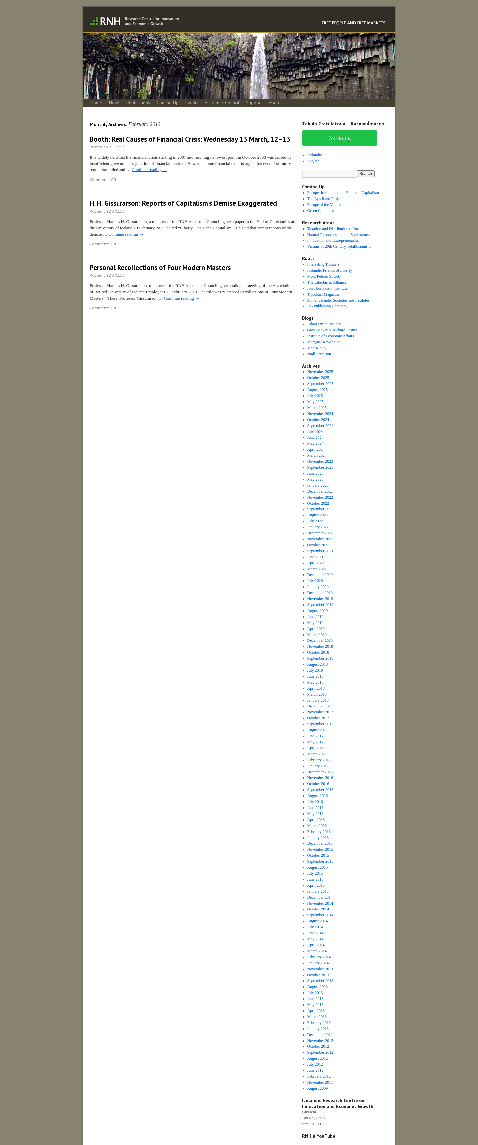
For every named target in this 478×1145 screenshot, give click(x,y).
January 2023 (318, 485)
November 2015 (320, 849)
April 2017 (316, 748)
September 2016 (320, 789)
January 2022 (318, 527)
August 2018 (317, 664)
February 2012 (319, 1076)
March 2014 (317, 951)
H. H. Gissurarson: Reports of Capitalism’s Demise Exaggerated (183, 203)
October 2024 (318, 419)
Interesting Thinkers (323, 264)
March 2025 (317, 407)
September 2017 (320, 724)
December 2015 (320, 843)
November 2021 (320, 539)
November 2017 (320, 712)
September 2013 (320, 980)
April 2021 (316, 563)
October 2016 (318, 783)
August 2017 (317, 730)
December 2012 (320, 1034)
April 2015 (316, 885)
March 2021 (317, 569)
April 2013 (316, 1010)
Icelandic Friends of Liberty (329, 270)
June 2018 (315, 676)
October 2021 (318, 545)
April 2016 (316, 819)
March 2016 (317, 825)
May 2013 (315, 1004)
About (274, 103)
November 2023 (320, 461)
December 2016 (320, 772)
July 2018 (315, 670)
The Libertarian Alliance (327, 282)
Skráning (340, 138)
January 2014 (318, 963)
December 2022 (320, 491)
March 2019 (317, 634)
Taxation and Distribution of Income (336, 228)
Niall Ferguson (319, 354)
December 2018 (320, 640)
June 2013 (315, 998)
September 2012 (320, 1052)
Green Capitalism (321, 210)
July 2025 (315, 395)
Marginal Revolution (324, 342)
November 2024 (320, 413)
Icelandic (314, 155)
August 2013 (317, 986)
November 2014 (320, 903)
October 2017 (318, 718)
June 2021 (315, 557)
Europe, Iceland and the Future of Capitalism (343, 192)
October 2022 (318, 503)
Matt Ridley (317, 348)
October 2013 (318, 975)
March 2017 (317, 754)
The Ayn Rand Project (325, 198)
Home (96, 103)
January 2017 (318, 766)
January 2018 (318, 700)
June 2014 (315, 933)
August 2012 (317, 1058)
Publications (138, 103)
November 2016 (320, 777)
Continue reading (149, 169)
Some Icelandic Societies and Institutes (338, 300)
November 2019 (320, 598)
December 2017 (320, 706)
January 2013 (318, 1028)
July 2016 (315, 801)
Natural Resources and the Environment (339, 234)
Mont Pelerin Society (324, 276)
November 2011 (320, 1082)
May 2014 (315, 939)
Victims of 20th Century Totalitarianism (339, 246)
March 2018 (317, 694)
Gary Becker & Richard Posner (332, 330)
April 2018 (316, 688)
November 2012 (320, 1040)
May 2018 (315, 682)
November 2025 (320, 372)
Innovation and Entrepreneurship (333, 240)
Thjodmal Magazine (323, 294)
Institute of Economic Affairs (330, 336)
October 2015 (318, 855)
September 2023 (320, 467)
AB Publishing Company (327, 306)
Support (254, 103)
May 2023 (315, 479)
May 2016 (315, 813)
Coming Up (168, 103)
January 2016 (318, 837)
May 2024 (315, 443)
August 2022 (317, 515)
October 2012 (318, 1046)
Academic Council (222, 103)
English (313, 161)
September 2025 (320, 383)
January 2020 (318, 586)
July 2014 (315, 927)
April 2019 (316, 628)
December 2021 (320, 533)
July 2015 (315, 873)
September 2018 (320, 658)
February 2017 (319, 760)
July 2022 (315, 521)
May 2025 (315, 401)
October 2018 (318, 652)
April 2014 (316, 945)
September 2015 (320, 861)
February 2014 (319, 957)
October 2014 (318, 909)
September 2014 (320, 915)
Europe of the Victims (324, 204)
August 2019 (317, 610)
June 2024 (315, 437)
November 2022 (320, 497)
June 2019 (315, 616)
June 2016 (315, 807)
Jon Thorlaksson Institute (327, 288)
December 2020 (320, 574)
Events (191, 103)
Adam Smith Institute (324, 324)
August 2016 (317, 795)
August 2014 (317, 921)
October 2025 (318, 377)
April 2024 (316, 449)
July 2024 (315, 431)
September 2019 (320, 604)
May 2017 (315, 742)
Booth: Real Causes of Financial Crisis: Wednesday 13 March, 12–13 (190, 139)
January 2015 (318, 891)
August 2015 (317, 867)
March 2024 (317, 455)
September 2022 (320, 509)
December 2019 (320, 592)
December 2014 (320, 897)
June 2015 (315, 879)
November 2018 (320, 646)
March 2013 (317, 1016)
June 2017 (315, 736)
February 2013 (319, 1022)
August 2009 (317, 1088)
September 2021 (320, 551)
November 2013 (320, 969)
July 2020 (315, 580)
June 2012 (315, 1070)
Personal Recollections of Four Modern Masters (160, 267)
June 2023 (315, 473)
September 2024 (320, 425)
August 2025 (317, 389)
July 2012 (315, 1064)
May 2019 (315, 622)
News (114, 103)
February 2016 (319, 831)
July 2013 (315, 992)
